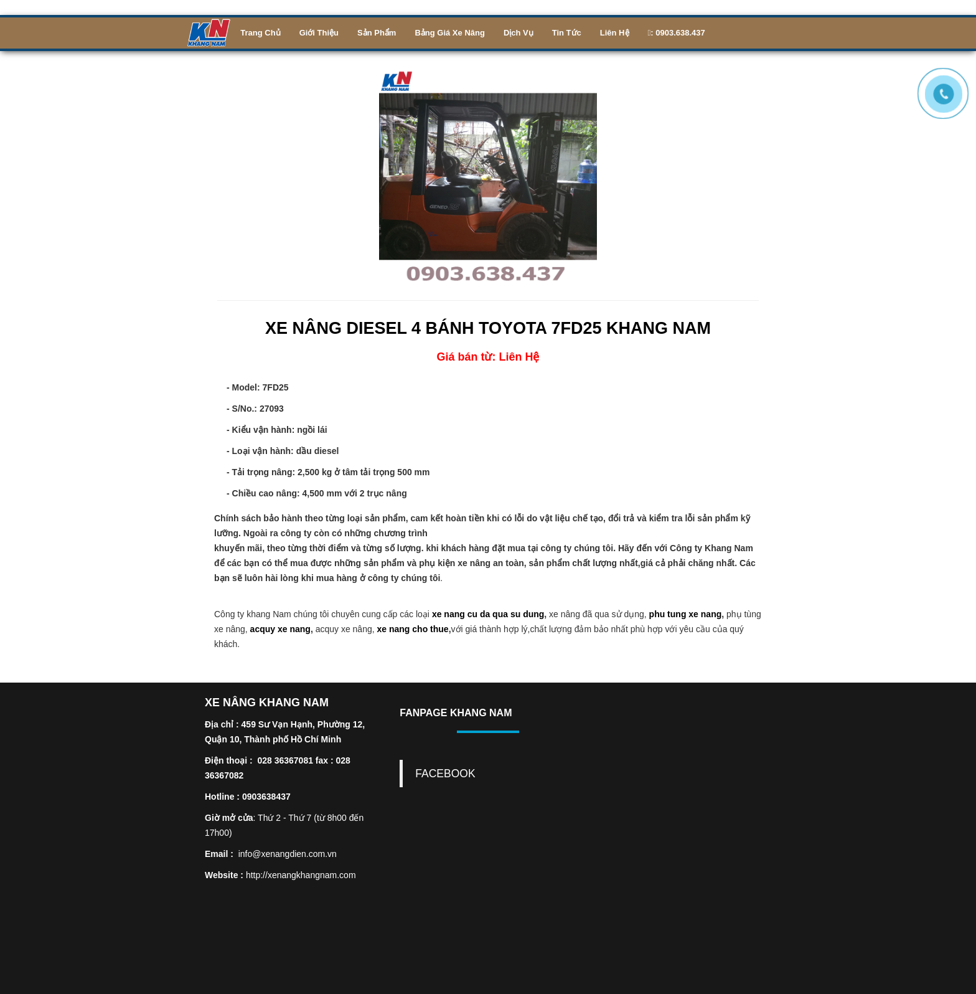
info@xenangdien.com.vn (287, 854)
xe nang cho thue (413, 629)
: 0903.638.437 (676, 32)
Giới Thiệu (319, 32)
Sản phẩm (376, 32)
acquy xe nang (280, 629)
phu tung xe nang (685, 614)
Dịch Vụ (518, 32)
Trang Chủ (260, 32)
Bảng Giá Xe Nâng (449, 32)
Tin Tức (566, 32)
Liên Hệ (614, 32)
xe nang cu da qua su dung (488, 614)
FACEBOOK (445, 773)
